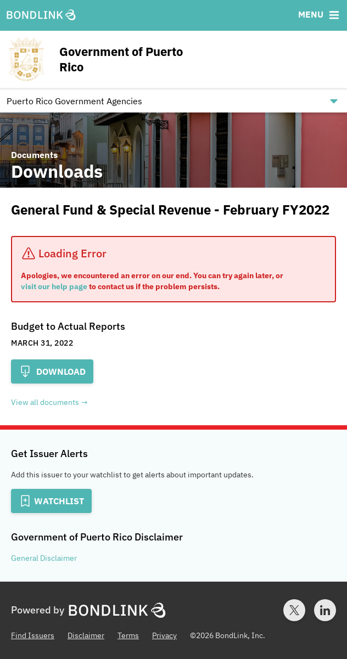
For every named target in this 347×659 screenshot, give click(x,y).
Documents (34, 154)
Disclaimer (86, 635)
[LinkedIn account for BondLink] (325, 610)
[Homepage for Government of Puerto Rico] (108, 59)
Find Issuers (32, 635)
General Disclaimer (44, 558)
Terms (128, 635)
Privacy (164, 635)
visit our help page (54, 286)
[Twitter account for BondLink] (294, 610)
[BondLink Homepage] (41, 15)
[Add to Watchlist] (51, 501)
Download (52, 371)
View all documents (45, 402)
